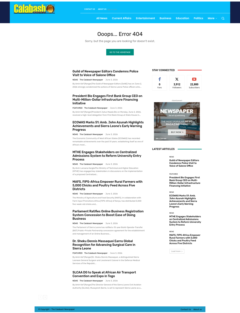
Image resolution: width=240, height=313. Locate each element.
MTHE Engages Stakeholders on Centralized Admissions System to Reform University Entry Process (107, 156)
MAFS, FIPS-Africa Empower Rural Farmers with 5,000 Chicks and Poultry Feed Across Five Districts (107, 185)
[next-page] (45, 298)
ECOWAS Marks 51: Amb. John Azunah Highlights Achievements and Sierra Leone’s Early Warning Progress (108, 126)
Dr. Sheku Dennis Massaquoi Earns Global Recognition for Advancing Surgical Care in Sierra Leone (104, 245)
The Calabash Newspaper (91, 80)
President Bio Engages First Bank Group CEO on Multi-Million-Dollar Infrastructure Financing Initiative (107, 100)
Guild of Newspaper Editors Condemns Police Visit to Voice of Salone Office (105, 74)
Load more (177, 252)
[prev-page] (40, 298)
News (75, 80)
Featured (77, 109)
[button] (223, 18)
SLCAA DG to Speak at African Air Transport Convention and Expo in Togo (104, 274)
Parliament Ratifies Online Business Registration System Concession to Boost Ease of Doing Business (108, 215)
